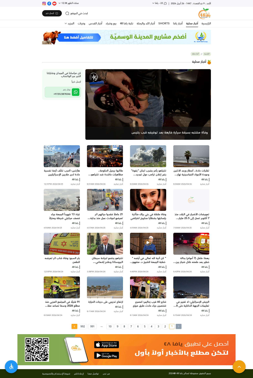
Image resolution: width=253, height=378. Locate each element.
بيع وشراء (111, 23)
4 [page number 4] (151, 326)
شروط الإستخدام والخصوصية (56, 374)
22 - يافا (160, 3)
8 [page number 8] (124, 326)
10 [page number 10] (110, 326)
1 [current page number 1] (170, 326)
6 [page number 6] (138, 326)
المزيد (70, 23)
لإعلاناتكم (79, 374)
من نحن (106, 374)
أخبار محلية (192, 23)
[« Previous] (179, 326)
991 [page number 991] (92, 326)
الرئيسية (206, 23)
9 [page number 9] (117, 326)
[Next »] (74, 326)
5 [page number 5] (145, 326)
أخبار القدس (95, 23)
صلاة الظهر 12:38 (70, 3)
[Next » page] (74, 326)
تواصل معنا (93, 374)
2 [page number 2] (165, 326)
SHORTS (164, 23)
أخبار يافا (177, 23)
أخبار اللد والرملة (146, 23)
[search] (76, 13)
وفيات (81, 23)
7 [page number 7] (131, 326)
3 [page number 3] (158, 326)
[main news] (148, 104)
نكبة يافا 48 (126, 23)
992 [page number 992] (83, 326)
